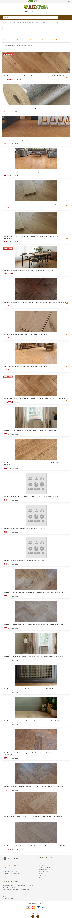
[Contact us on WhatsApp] (46, 12)
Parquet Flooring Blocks (9, 871)
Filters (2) (8, 28)
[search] (30, 17)
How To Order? (43, 875)
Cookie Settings (43, 871)
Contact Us (41, 873)
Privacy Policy (42, 869)
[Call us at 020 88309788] (40, 11)
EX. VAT (35, 1)
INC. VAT (30, 1)
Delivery (41, 865)
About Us (41, 863)
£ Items (29, 11)
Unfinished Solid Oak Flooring (11, 873)
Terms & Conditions (44, 867)
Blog (39, 877)
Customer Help (47, 858)
